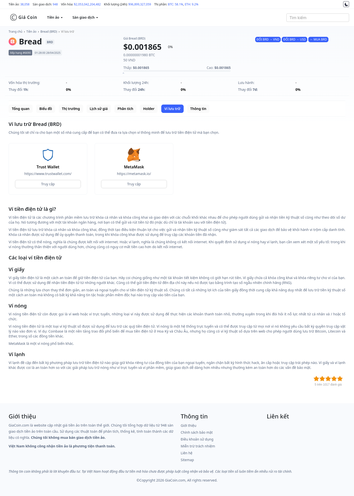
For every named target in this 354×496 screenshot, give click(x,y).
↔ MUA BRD (318, 39)
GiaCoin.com (175, 480)
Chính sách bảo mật (197, 432)
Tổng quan (21, 108)
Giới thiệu (188, 425)
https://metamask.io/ (134, 173)
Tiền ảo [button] (54, 17)
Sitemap (187, 459)
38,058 (25, 4)
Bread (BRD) (49, 31)
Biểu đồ (45, 108)
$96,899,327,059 (139, 4)
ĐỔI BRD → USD (294, 39)
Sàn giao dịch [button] (85, 17)
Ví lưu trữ (67, 31)
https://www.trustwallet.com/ (48, 173)
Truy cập (48, 184)
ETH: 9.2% (191, 4)
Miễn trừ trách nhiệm (198, 446)
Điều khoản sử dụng (197, 439)
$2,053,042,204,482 (87, 4)
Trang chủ (15, 31)
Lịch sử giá (99, 108)
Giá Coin (23, 17)
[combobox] (317, 17)
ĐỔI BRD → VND (268, 39)
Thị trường (71, 108)
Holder (148, 108)
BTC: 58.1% (175, 4)
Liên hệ (186, 453)
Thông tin (198, 108)
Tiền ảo (31, 31)
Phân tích (125, 108)
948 (55, 4)
